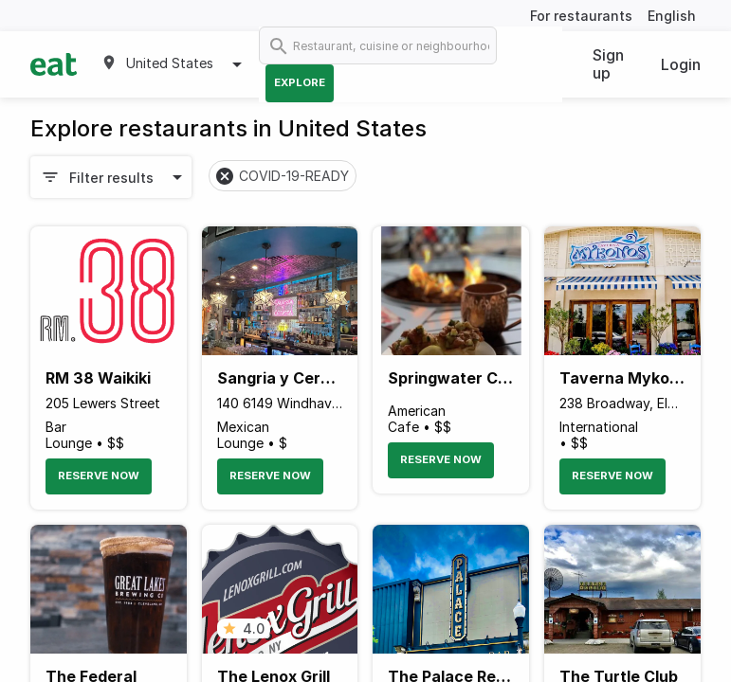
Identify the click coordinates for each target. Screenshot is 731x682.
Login (681, 64)
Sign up (608, 63)
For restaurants (581, 16)
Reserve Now (98, 475)
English (672, 16)
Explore (299, 82)
